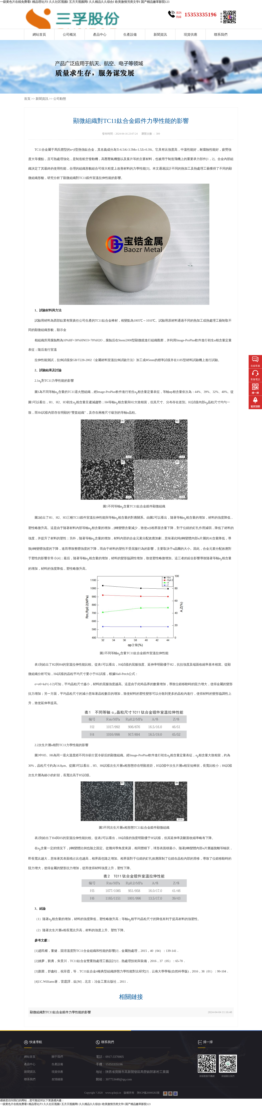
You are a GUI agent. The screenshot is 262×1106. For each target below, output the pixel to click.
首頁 (27, 98)
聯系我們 (220, 34)
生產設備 (130, 34)
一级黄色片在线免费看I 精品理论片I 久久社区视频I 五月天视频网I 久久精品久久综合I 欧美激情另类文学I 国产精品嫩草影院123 (84, 2)
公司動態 (59, 98)
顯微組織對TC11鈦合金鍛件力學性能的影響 (60, 1012)
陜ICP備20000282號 (148, 1092)
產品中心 (99, 34)
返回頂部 (255, 406)
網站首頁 (39, 34)
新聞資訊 (160, 34)
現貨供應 (190, 34)
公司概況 (69, 34)
